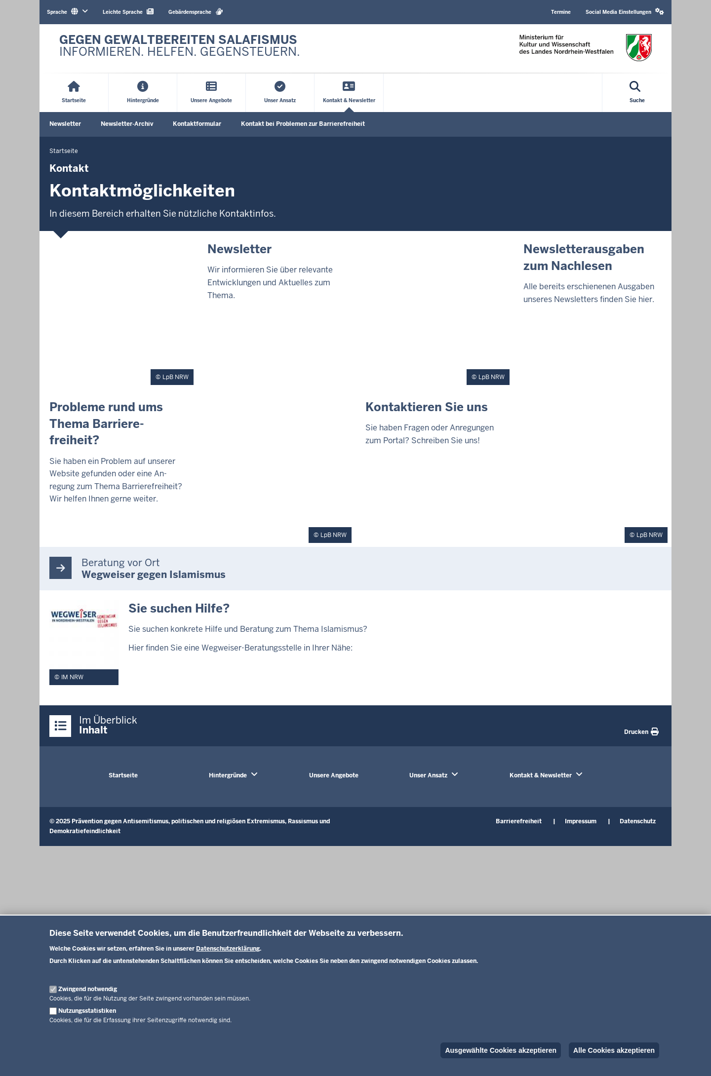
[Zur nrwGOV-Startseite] (179, 48)
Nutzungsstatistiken (87, 1011)
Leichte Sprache (128, 11)
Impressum (580, 821)
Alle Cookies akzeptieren (614, 1050)
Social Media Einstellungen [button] (625, 11)
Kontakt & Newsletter (541, 775)
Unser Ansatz (428, 775)
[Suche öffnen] (637, 93)
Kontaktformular (197, 124)
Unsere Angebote (333, 775)
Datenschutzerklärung (228, 949)
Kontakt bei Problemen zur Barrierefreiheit (303, 124)
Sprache (67, 11)
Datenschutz (638, 821)
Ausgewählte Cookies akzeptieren (500, 1050)
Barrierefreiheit (519, 821)
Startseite (123, 775)
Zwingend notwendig (87, 989)
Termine (561, 12)
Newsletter (65, 124)
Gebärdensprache (195, 11)
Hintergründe (228, 775)
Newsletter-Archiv (127, 124)
